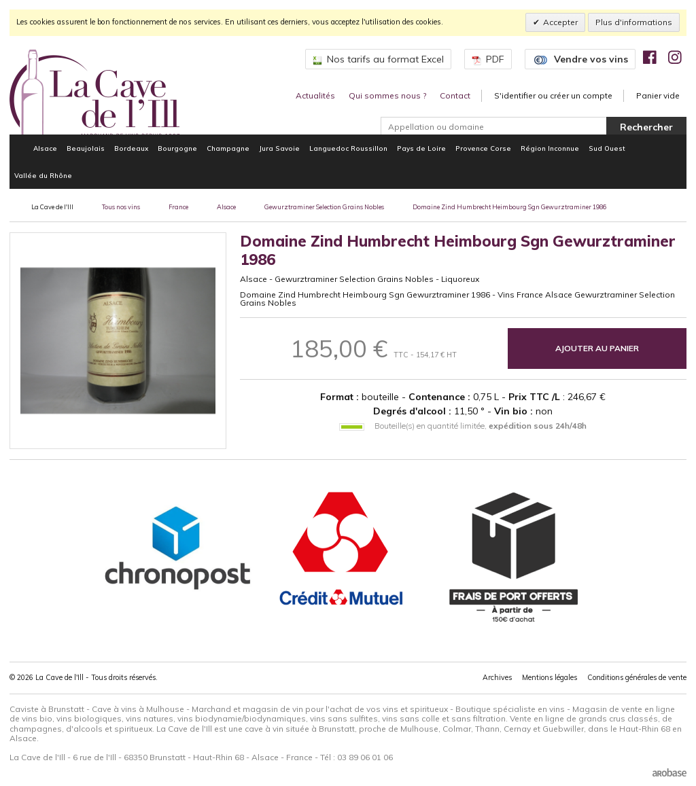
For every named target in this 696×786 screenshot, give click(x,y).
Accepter (560, 22)
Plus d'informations (633, 22)
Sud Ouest (607, 148)
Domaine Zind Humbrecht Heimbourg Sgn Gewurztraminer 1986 (509, 207)
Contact (455, 95)
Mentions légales (549, 677)
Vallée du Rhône (43, 175)
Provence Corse (483, 148)
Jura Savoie (279, 148)
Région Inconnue (550, 148)
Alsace (45, 148)
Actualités (315, 95)
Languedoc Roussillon (348, 148)
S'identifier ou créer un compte (553, 95)
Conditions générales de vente (636, 677)
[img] (650, 57)
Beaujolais (86, 148)
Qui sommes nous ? (387, 95)
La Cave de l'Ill (52, 207)
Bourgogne (177, 148)
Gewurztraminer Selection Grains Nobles (324, 207)
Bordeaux (131, 148)
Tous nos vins (121, 207)
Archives (497, 677)
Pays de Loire (421, 148)
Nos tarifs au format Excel (378, 59)
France (178, 207)
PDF (488, 59)
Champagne (228, 148)
